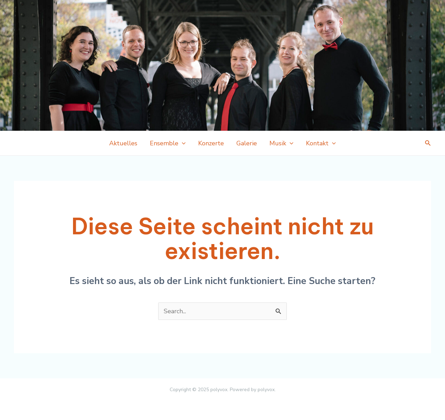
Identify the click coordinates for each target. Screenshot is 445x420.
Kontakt (321, 143)
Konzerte (211, 143)
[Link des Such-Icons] (428, 143)
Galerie (246, 143)
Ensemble (168, 143)
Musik (281, 143)
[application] (182, 143)
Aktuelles (123, 143)
